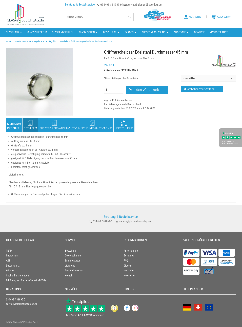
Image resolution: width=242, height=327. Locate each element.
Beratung (129, 255)
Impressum (12, 255)
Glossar (128, 265)
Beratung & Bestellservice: (80, 4)
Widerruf (10, 270)
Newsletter (129, 275)
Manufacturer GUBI (23, 41)
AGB (8, 260)
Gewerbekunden (73, 255)
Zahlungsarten (72, 260)
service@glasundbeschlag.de (144, 4)
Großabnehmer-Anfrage (199, 89)
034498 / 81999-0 (111, 4)
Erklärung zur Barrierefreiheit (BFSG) (26, 280)
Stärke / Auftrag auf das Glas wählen (121, 78)
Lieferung (70, 265)
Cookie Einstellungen (17, 275)
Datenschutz (12, 265)
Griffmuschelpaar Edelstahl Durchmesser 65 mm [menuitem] (91, 41)
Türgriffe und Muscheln (58, 41)
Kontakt (69, 275)
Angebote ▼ (39, 41)
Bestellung (70, 250)
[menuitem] (8, 41)
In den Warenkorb (144, 90)
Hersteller (129, 270)
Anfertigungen (131, 250)
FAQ (126, 260)
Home (8, 41)
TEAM (9, 250)
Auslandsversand (74, 270)
